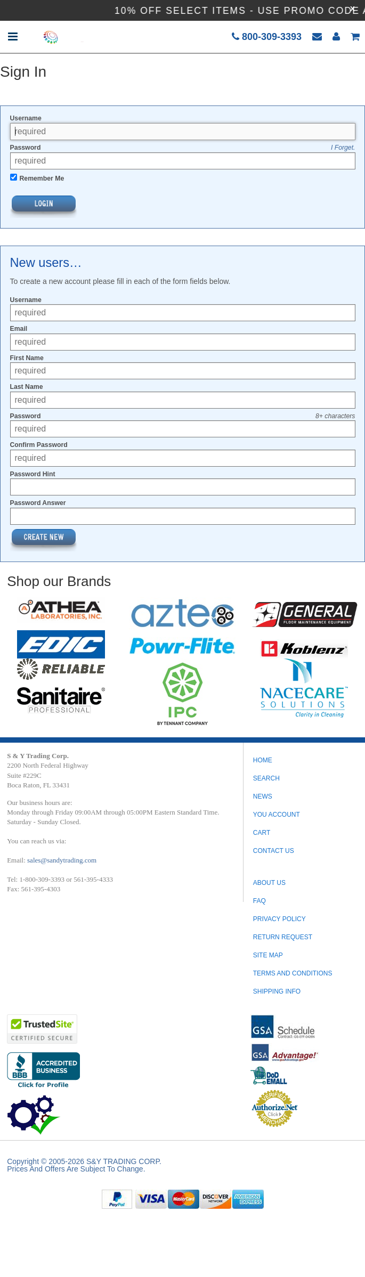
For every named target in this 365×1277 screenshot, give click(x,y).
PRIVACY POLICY (279, 919)
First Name (27, 358)
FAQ (259, 901)
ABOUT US (269, 882)
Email (19, 329)
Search (266, 778)
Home (262, 760)
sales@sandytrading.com (61, 860)
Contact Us (273, 851)
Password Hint (32, 474)
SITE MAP (268, 955)
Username (26, 118)
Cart (261, 832)
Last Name (26, 387)
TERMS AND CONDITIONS (292, 973)
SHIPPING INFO (277, 991)
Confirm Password (39, 445)
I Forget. (343, 147)
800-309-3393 (267, 36)
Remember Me (42, 178)
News (262, 796)
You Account (276, 814)
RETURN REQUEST (282, 937)
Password (25, 147)
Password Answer (38, 503)
